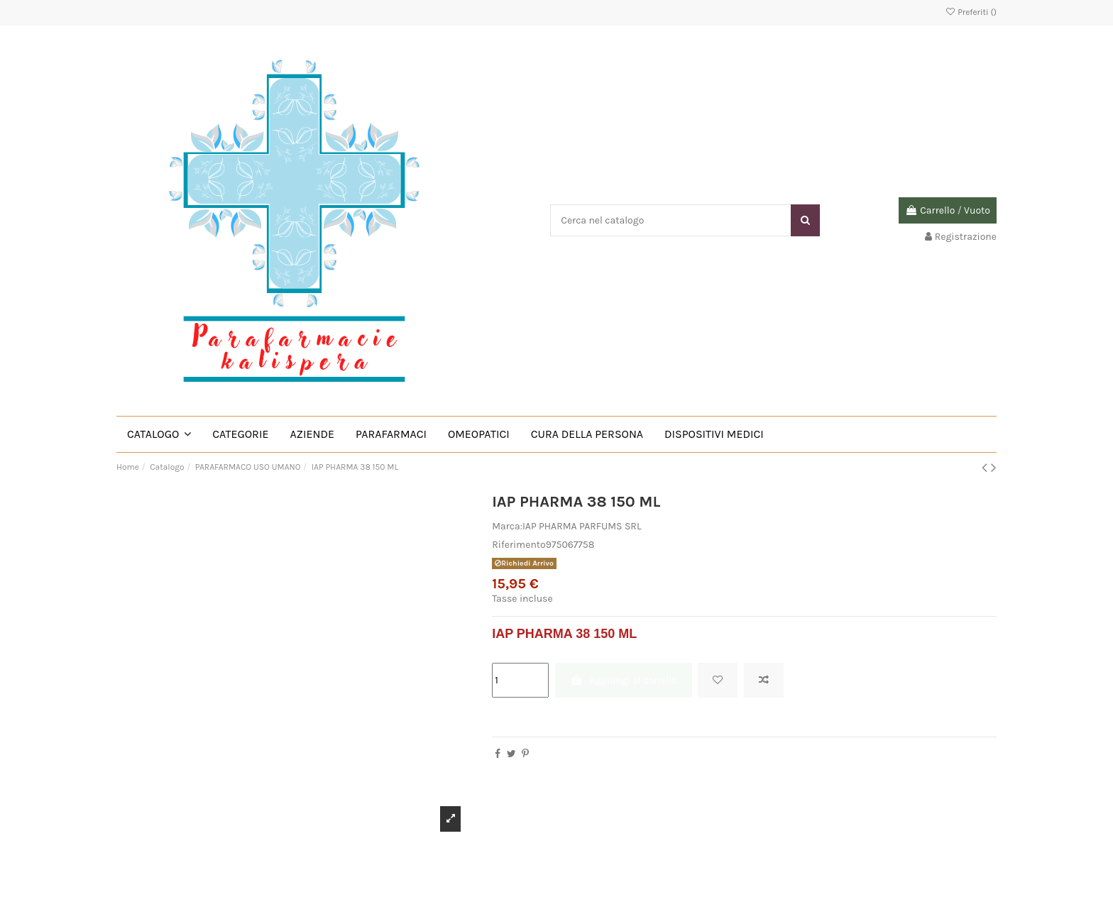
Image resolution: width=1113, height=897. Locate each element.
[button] (159, 434)
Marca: (507, 526)
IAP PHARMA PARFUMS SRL (582, 526)
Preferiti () (971, 12)
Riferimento (519, 545)
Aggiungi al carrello (623, 680)
